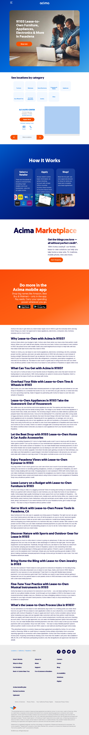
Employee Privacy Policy (62, 702)
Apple (24, 307)
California (21, 651)
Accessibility (61, 673)
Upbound (16, 695)
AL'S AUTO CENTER (27, 109)
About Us (38, 659)
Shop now (24, 44)
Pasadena (28, 651)
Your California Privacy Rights (44, 702)
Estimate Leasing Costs (27, 123)
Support (37, 667)
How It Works (17, 659)
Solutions (60, 677)
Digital (59, 681)
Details (24, 128)
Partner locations (19, 691)
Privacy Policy (31, 702)
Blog (58, 667)
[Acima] (44, 4)
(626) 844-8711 (28, 115)
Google (40, 307)
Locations (14, 651)
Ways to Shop (17, 663)
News (37, 663)
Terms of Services (20, 702)
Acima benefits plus (19, 687)
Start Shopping (56, 260)
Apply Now (27, 119)
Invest (59, 663)
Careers (59, 659)
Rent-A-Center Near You (21, 671)
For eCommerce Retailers (43, 671)
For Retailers (17, 667)
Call (31, 128)
